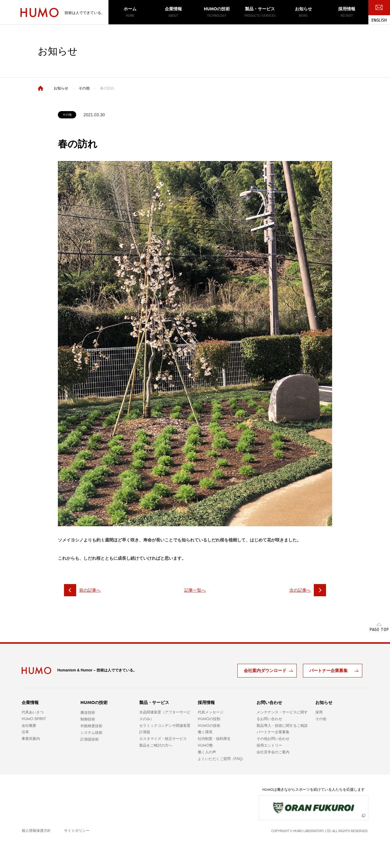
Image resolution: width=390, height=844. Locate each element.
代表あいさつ (33, 712)
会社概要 (29, 725)
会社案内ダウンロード (265, 670)
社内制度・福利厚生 (214, 739)
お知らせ (303, 12)
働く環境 (205, 732)
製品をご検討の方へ (155, 745)
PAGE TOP (379, 629)
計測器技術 (89, 739)
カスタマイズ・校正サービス (163, 739)
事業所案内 (31, 739)
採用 (319, 712)
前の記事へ (82, 590)
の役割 (209, 719)
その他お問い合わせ (273, 739)
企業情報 (173, 12)
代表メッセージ (210, 712)
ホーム (130, 12)
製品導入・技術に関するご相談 (282, 725)
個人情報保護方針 (36, 830)
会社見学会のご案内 (273, 752)
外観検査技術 (91, 726)
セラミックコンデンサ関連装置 (164, 725)
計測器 (144, 732)
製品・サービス (260, 12)
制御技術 (87, 719)
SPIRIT (34, 719)
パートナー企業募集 (328, 670)
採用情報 (346, 12)
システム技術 (91, 732)
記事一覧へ (195, 590)
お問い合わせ (269, 702)
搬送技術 (87, 712)
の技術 (216, 12)
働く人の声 (207, 752)
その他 (320, 719)
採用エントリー (269, 745)
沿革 (25, 732)
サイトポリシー (77, 830)
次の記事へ (307, 590)
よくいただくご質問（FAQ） (221, 759)
